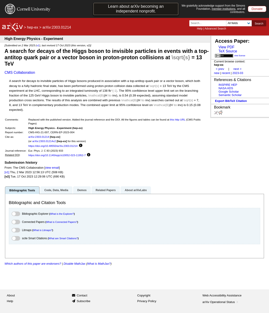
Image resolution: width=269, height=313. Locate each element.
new (217, 73)
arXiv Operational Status (220, 302)
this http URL (177, 119)
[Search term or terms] (209, 23)
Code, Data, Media (56, 190)
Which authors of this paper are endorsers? (33, 263)
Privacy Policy (146, 301)
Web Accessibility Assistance (222, 295)
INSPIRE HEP (228, 84)
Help (199, 28)
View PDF (226, 47)
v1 (38, 45)
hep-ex (32, 27)
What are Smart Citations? (63, 238)
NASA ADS (226, 88)
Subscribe (83, 301)
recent (226, 73)
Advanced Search (215, 28)
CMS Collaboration (20, 72)
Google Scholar (229, 91)
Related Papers (106, 190)
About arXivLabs (136, 190)
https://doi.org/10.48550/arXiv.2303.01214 (53, 145)
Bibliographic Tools (22, 190)
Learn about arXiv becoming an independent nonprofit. (136, 8)
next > (237, 69)
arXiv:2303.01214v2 (44, 141)
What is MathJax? (99, 263)
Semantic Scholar (230, 95)
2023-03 (237, 73)
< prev (220, 69)
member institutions (223, 8)
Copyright (144, 295)
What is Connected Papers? (61, 222)
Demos (81, 190)
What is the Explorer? (62, 213)
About (11, 295)
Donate (257, 9)
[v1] (7, 172)
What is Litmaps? (42, 230)
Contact (82, 295)
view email (52, 167)
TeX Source (227, 51)
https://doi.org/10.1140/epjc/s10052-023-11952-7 (57, 155)
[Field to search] (239, 23)
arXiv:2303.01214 (38, 136)
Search (259, 23)
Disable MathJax (74, 263)
